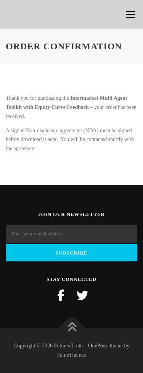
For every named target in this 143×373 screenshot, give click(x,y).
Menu (130, 14)
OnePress (98, 346)
